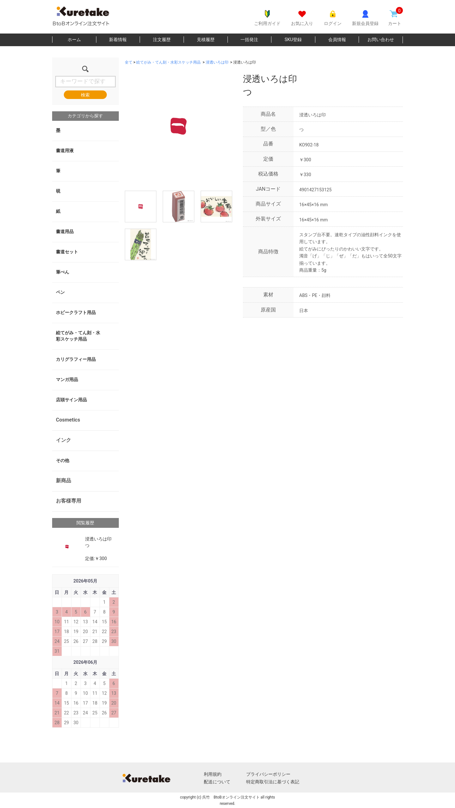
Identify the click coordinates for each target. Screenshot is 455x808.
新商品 (63, 481)
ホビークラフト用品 (76, 312)
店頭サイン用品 (71, 399)
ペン (60, 292)
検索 (85, 94)
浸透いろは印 (217, 62)
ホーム (74, 39)
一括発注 (249, 39)
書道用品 (65, 231)
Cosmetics (68, 420)
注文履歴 (162, 39)
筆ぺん (62, 271)
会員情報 (337, 39)
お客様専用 (68, 501)
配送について (217, 781)
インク (63, 440)
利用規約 (212, 774)
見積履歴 (206, 39)
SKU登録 (293, 39)
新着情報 (118, 39)
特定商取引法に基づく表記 (272, 781)
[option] (178, 126)
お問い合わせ (380, 39)
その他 (62, 460)
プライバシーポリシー (268, 774)
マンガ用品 (67, 379)
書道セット (67, 251)
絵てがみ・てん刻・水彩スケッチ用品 (78, 336)
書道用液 (65, 150)
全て (128, 62)
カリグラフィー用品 (76, 359)
